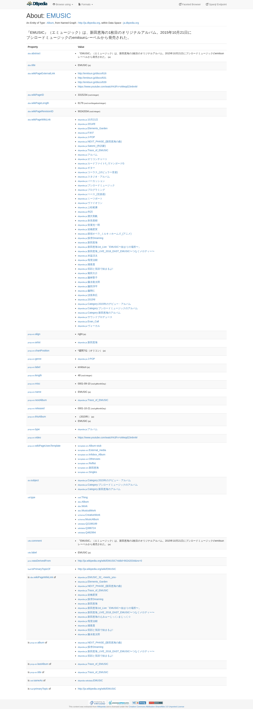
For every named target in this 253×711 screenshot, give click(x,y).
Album (50, 22)
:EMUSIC (90, 680)
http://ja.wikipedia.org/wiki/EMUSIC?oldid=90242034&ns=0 (110, 560)
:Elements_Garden (93, 128)
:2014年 (87, 124)
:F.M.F (86, 132)
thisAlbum (37, 416)
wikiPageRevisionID (40, 111)
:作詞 (85, 211)
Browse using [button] (63, 4)
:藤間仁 (86, 290)
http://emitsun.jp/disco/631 (92, 77)
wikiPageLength (38, 103)
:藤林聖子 (88, 277)
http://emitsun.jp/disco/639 (92, 82)
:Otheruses (89, 458)
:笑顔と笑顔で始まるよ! (95, 268)
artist (34, 342)
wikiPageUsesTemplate (44, 445)
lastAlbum (39, 664)
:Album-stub (89, 445)
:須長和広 (88, 295)
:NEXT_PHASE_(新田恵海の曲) (100, 141)
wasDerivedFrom (39, 560)
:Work (82, 506)
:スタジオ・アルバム (94, 176)
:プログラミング (91, 189)
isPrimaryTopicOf (39, 569)
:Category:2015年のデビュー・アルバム (104, 303)
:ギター (86, 167)
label (34, 367)
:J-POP (86, 137)
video (34, 437)
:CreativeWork (89, 515)
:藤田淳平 (88, 286)
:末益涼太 (88, 255)
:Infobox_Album (91, 454)
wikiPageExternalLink (41, 73)
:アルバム (88, 154)
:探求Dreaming (90, 238)
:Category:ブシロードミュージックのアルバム (108, 308)
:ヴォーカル (89, 325)
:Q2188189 (87, 523)
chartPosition (38, 350)
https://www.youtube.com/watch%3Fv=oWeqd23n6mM (107, 86)
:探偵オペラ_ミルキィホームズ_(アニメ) (104, 233)
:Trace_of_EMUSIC (93, 150)
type (34, 429)
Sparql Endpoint (216, 4)
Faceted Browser (190, 4)
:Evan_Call (88, 321)
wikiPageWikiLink (39, 119)
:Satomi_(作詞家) (92, 145)
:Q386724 (87, 528)
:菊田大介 (88, 273)
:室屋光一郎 (89, 224)
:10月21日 (88, 119)
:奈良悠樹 (88, 220)
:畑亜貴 (86, 264)
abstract (34, 53)
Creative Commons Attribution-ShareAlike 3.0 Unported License (156, 707)
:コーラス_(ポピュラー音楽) (98, 172)
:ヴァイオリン (90, 203)
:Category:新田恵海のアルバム (99, 312)
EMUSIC (58, 15)
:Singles (87, 472)
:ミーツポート (90, 198)
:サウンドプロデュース (95, 317)
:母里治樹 (88, 260)
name (34, 391)
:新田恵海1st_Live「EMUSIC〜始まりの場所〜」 (109, 246)
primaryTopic (39, 688)
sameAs (36, 680)
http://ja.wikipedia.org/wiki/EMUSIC (97, 569)
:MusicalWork (87, 510)
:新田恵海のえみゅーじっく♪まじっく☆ (104, 616)
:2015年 (87, 299)
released (36, 408)
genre (34, 358)
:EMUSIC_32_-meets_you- (97, 577)
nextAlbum (37, 400)
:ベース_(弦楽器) (91, 194)
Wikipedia (101, 707)
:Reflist (87, 463)
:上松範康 (88, 207)
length (35, 375)
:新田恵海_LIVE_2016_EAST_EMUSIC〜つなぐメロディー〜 (116, 251)
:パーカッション (91, 181)
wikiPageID (36, 94)
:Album (83, 501)
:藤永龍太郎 (89, 282)
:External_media (92, 450)
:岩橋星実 (88, 229)
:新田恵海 (88, 242)
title (31, 65)
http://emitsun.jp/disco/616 (92, 73)
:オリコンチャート (92, 159)
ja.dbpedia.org (131, 22)
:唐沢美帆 (88, 216)
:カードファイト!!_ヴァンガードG (101, 163)
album (37, 642)
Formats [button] (85, 4)
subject (33, 480)
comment (35, 540)
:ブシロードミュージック (96, 185)
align (34, 334)
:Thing (83, 497)
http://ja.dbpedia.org (89, 22)
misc (34, 383)
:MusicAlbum (88, 519)
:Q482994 (87, 532)
